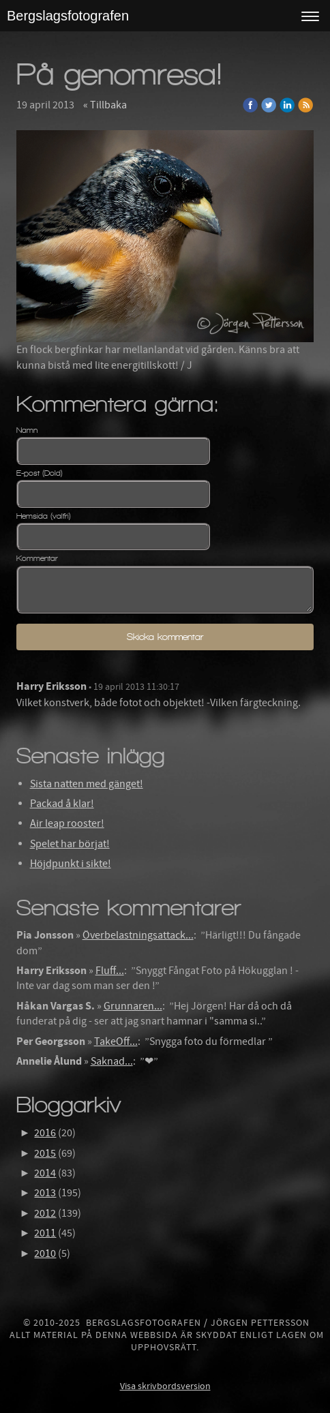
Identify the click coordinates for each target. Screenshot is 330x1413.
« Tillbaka (105, 105)
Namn (27, 430)
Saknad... (112, 1061)
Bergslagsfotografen (68, 15)
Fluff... (109, 970)
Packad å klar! (62, 803)
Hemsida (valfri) (43, 516)
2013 (45, 1193)
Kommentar (37, 558)
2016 (45, 1133)
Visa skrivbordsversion (165, 1386)
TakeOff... (116, 1041)
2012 (45, 1213)
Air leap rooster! (67, 823)
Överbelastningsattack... (138, 935)
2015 (45, 1153)
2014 (45, 1173)
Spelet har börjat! (70, 844)
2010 (45, 1253)
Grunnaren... (133, 1006)
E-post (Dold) (39, 473)
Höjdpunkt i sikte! (70, 863)
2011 (45, 1233)
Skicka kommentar (165, 637)
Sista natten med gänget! (86, 784)
